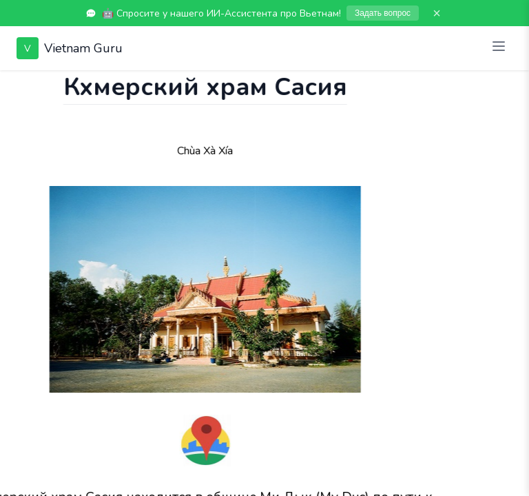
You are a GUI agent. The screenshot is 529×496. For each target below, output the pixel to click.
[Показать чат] (13, 84)
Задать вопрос (383, 13)
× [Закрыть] (437, 13)
